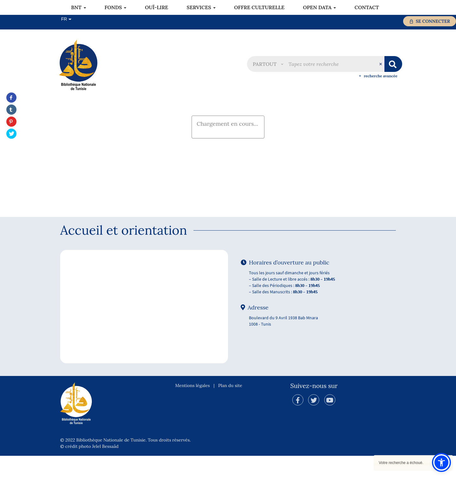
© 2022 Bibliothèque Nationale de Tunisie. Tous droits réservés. (125, 461)
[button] (268, 64)
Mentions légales (192, 407)
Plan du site (230, 407)
